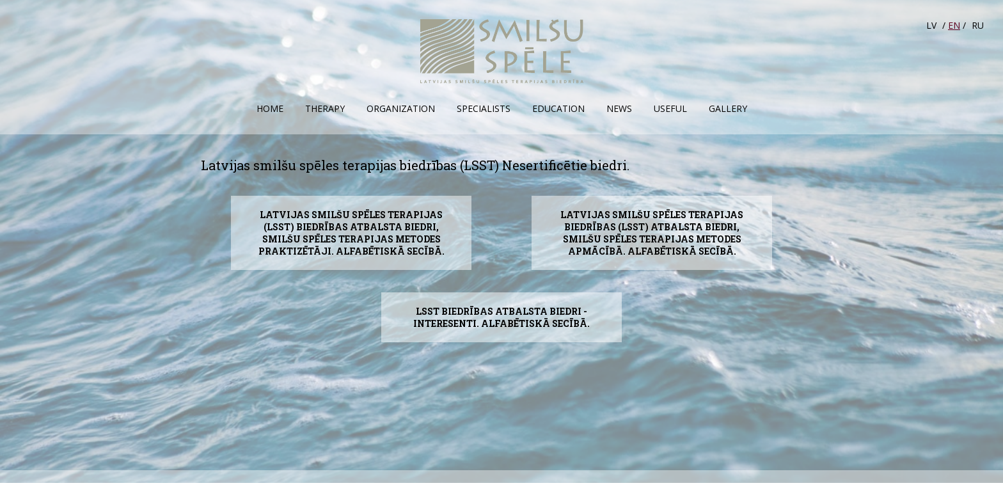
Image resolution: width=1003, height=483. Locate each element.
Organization (401, 108)
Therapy (325, 108)
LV (931, 25)
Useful (670, 108)
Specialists (483, 108)
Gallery (728, 108)
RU (978, 25)
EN (954, 25)
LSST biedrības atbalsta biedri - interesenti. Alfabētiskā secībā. (501, 317)
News (619, 108)
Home (270, 108)
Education (558, 108)
